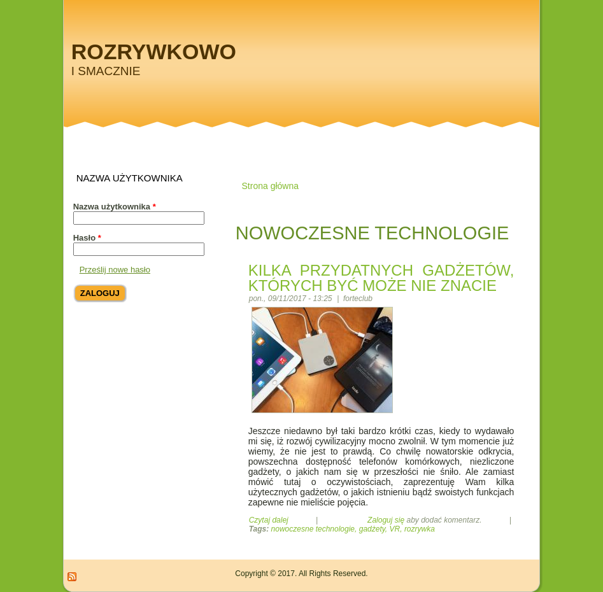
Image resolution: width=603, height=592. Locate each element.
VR (395, 529)
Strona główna (270, 186)
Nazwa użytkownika (114, 206)
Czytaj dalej (268, 520)
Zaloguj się (385, 520)
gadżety (372, 529)
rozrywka (419, 529)
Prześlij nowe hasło (115, 269)
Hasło (87, 238)
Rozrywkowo (153, 51)
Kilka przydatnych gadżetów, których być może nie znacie (381, 278)
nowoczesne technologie (313, 529)
